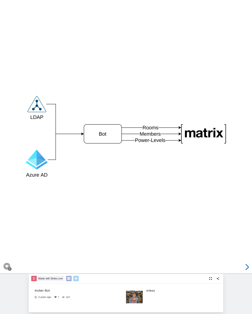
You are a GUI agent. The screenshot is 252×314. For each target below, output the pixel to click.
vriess (150, 290)
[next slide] (247, 267)
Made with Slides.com (50, 278)
